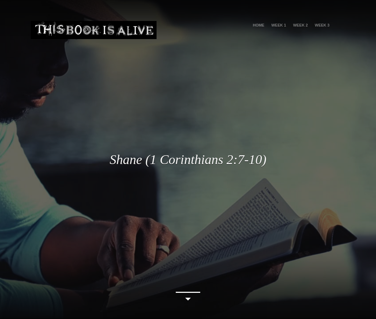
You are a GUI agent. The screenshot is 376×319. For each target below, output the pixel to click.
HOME (258, 25)
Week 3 (322, 25)
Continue (188, 297)
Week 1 (278, 25)
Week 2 (300, 25)
